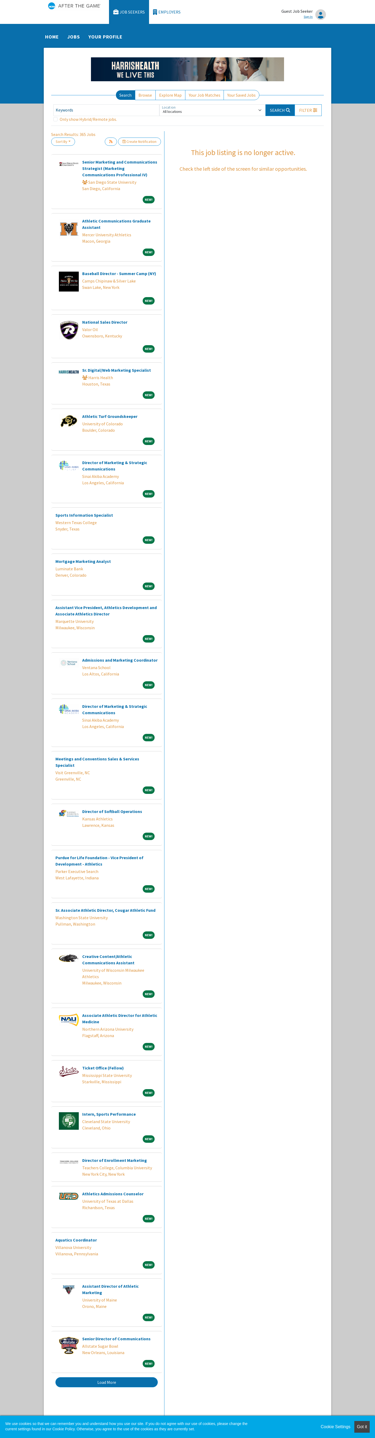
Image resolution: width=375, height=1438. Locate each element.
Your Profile (106, 37)
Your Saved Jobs (241, 95)
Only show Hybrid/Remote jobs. (88, 119)
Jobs (73, 37)
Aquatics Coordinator (76, 1240)
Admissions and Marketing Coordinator (120, 660)
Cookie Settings (335, 1426)
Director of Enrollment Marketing (114, 1160)
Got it (362, 1426)
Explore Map (170, 95)
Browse (145, 95)
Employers (167, 12)
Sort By (61, 141)
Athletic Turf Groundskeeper (109, 416)
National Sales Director (104, 322)
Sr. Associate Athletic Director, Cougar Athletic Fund (105, 910)
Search (125, 95)
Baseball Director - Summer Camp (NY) (119, 273)
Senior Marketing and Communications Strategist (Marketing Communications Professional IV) (119, 168)
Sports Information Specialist (84, 515)
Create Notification (139, 141)
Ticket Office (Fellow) (103, 1068)
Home (52, 37)
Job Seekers (129, 12)
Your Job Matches (204, 95)
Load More (106, 1382)
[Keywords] (106, 110)
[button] (308, 110)
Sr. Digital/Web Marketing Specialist (116, 370)
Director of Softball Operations (112, 811)
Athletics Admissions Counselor (112, 1193)
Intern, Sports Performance (109, 1114)
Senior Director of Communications (116, 1338)
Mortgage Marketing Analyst (83, 561)
